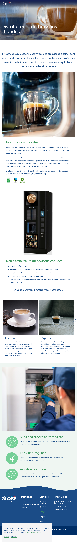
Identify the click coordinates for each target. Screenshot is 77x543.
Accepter (6, 536)
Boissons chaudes (42, 512)
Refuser (14, 536)
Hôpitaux (24, 507)
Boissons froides (42, 517)
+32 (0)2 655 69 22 (60, 506)
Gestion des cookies (59, 529)
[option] (20, 328)
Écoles (23, 501)
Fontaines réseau (43, 507)
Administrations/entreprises (30, 504)
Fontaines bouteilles (43, 502)
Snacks (42, 521)
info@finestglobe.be (60, 509)
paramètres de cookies (34, 532)
